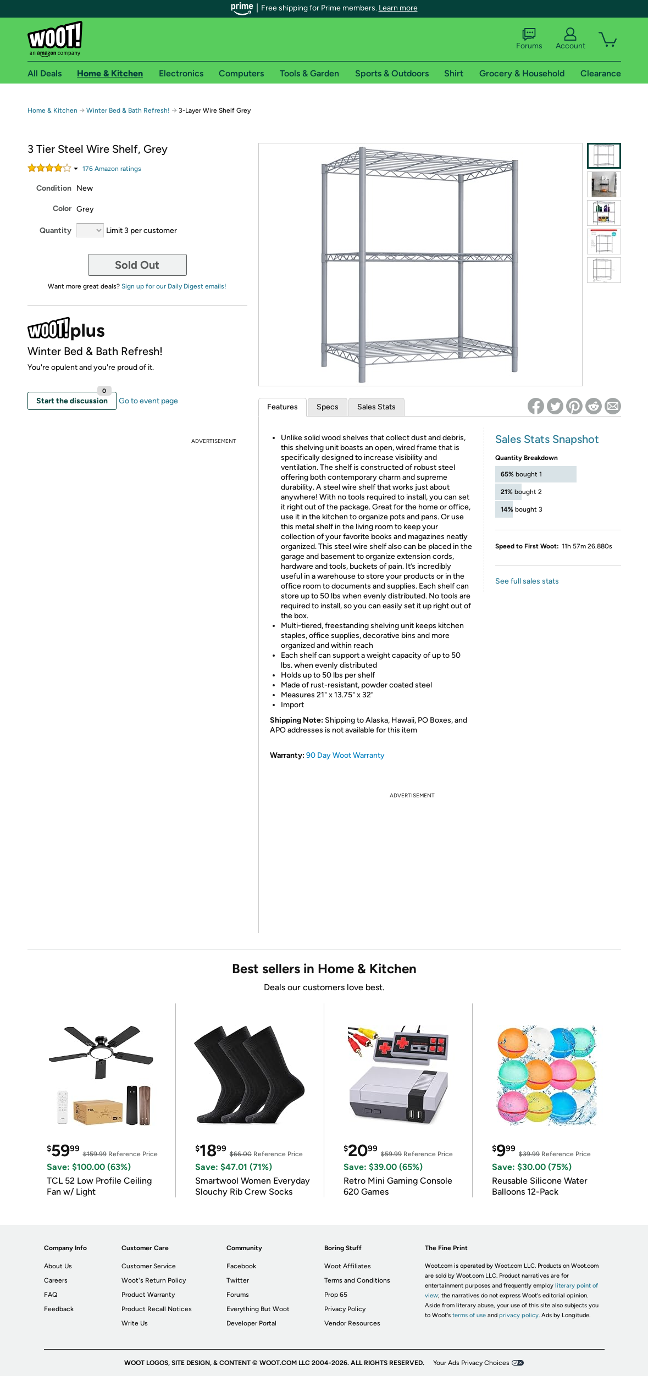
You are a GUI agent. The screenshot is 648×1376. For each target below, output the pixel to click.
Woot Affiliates (347, 1266)
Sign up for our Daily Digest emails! (173, 286)
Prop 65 (335, 1295)
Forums (529, 39)
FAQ (50, 1295)
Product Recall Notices (156, 1309)
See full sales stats (527, 581)
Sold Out (137, 264)
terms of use (469, 1315)
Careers (56, 1280)
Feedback (59, 1309)
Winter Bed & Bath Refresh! (128, 110)
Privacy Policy (344, 1309)
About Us (58, 1266)
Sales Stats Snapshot (547, 439)
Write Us (134, 1323)
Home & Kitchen (52, 110)
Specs (328, 407)
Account (570, 39)
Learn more (398, 8)
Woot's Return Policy (153, 1280)
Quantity (55, 230)
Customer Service (148, 1266)
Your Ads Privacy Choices (471, 1363)
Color (62, 208)
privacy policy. (519, 1315)
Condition (53, 188)
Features (282, 407)
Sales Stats (376, 407)
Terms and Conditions (357, 1280)
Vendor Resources (352, 1323)
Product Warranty (148, 1295)
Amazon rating (111, 169)
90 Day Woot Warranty (345, 755)
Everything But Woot (258, 1309)
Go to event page (148, 401)
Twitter (237, 1280)
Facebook (241, 1266)
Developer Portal (251, 1323)
